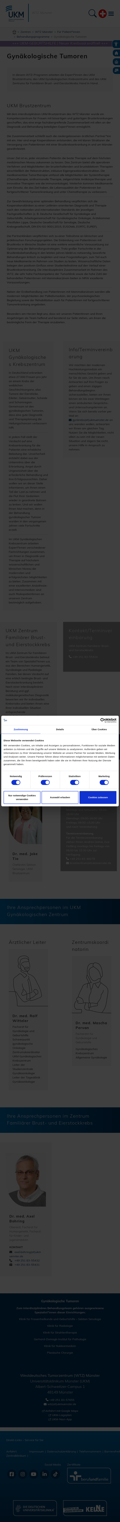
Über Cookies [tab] (99, 729)
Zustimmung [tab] (21, 729)
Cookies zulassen (98, 797)
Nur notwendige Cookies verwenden (22, 797)
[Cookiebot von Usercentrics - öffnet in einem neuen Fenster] (102, 720)
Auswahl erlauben (60, 797)
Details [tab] (60, 729)
